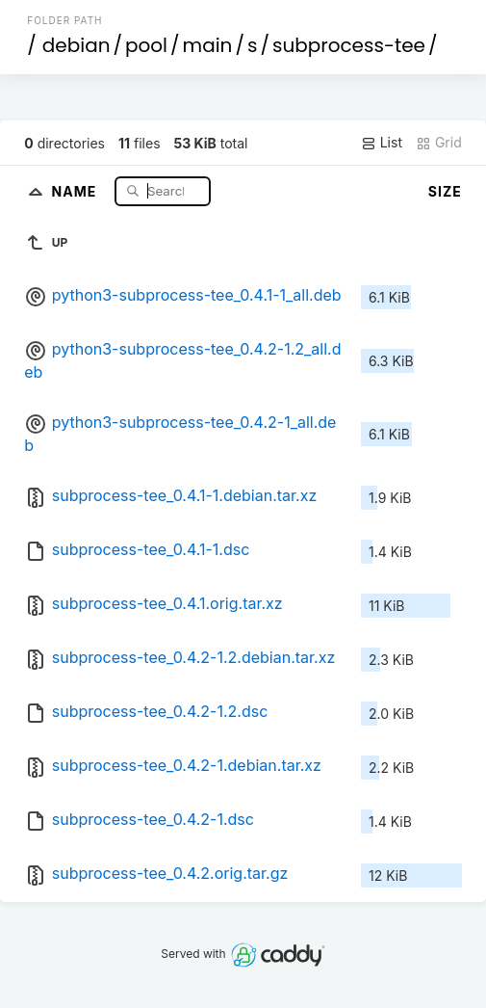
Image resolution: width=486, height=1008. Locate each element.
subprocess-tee (348, 45)
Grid (439, 142)
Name (76, 190)
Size (445, 191)
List (381, 142)
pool (146, 45)
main (208, 45)
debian (76, 45)
